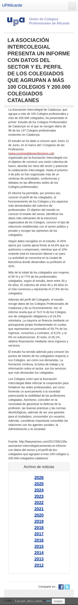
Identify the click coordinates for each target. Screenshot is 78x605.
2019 (39, 521)
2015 (39, 546)
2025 (39, 483)
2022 (39, 502)
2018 (39, 527)
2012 (39, 565)
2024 (39, 490)
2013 (39, 559)
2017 (39, 534)
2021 (39, 508)
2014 (39, 552)
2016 (39, 540)
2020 (39, 515)
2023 (39, 496)
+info (48, 601)
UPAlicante (12, 5)
